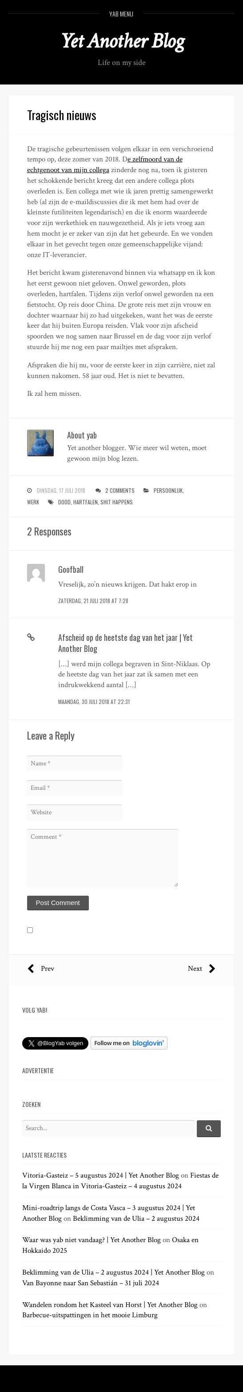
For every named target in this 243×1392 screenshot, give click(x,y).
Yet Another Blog (121, 41)
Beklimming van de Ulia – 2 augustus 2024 (136, 1218)
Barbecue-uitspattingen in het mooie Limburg (90, 1315)
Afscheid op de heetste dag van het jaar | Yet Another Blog (125, 643)
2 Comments (120, 490)
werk (33, 502)
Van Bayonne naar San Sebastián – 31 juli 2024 (90, 1283)
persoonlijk (168, 490)
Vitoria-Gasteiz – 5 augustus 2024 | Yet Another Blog (100, 1175)
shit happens (116, 502)
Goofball (71, 569)
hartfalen (85, 502)
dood (64, 502)
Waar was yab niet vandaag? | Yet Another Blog (91, 1240)
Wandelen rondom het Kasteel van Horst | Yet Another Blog (110, 1305)
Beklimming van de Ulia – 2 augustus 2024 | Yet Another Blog (113, 1272)
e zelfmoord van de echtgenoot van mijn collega (105, 164)
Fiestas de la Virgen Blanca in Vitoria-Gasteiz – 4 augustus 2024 (120, 1181)
